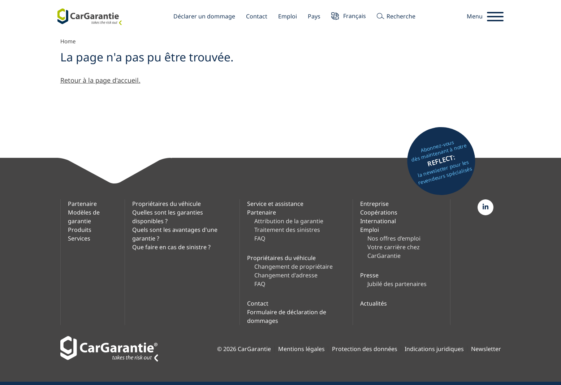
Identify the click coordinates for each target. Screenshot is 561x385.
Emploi (287, 16)
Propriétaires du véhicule (166, 204)
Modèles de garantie (84, 216)
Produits (79, 230)
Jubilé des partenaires (397, 284)
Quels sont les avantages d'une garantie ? (174, 234)
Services (79, 238)
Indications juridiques (434, 349)
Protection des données (364, 349)
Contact (256, 16)
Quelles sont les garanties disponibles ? (167, 216)
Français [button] (348, 16)
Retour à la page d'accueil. (100, 80)
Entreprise (374, 204)
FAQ (260, 238)
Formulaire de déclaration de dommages (286, 316)
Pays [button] (314, 16)
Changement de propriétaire (293, 267)
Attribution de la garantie (288, 221)
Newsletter (486, 349)
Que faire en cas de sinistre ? (171, 247)
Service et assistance (275, 204)
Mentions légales (301, 349)
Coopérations (378, 212)
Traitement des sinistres (287, 230)
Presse (369, 275)
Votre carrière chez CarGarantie (393, 251)
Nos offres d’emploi (393, 238)
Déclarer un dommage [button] (204, 16)
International (378, 221)
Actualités (373, 303)
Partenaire (82, 204)
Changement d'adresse (286, 275)
